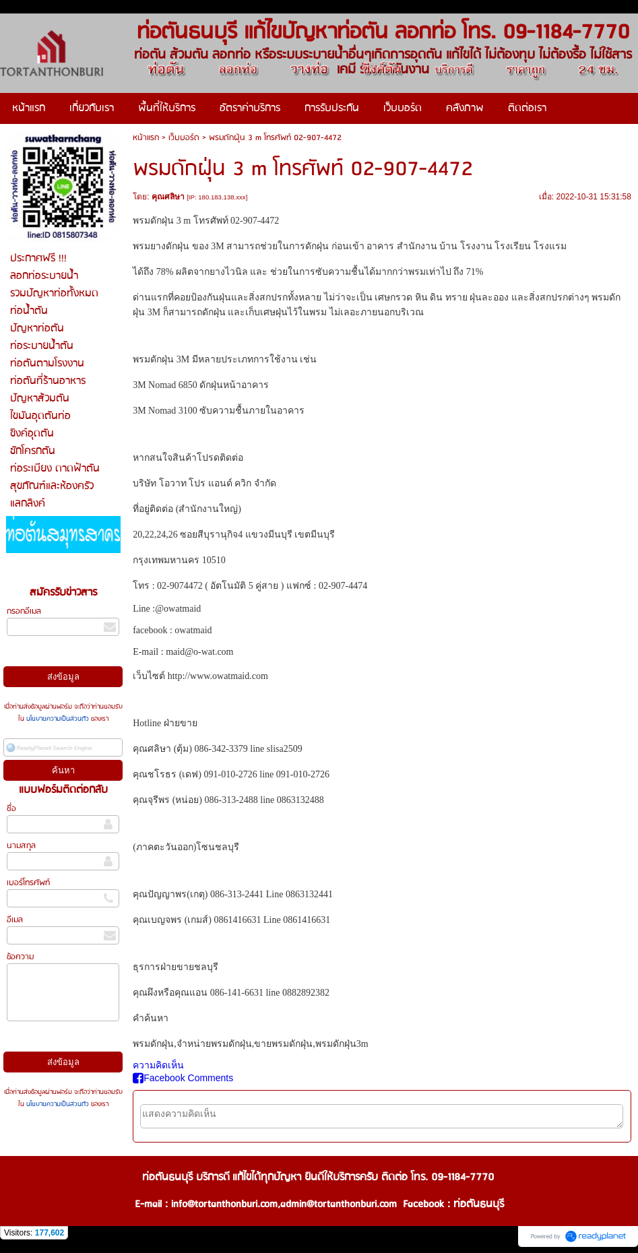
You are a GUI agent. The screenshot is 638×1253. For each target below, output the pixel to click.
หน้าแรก (146, 138)
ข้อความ (20, 957)
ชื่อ (11, 809)
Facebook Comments (183, 1077)
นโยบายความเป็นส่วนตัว (57, 718)
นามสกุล (21, 846)
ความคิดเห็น (158, 1065)
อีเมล (15, 920)
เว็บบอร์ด (183, 138)
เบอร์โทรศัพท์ (28, 883)
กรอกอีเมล (24, 611)
